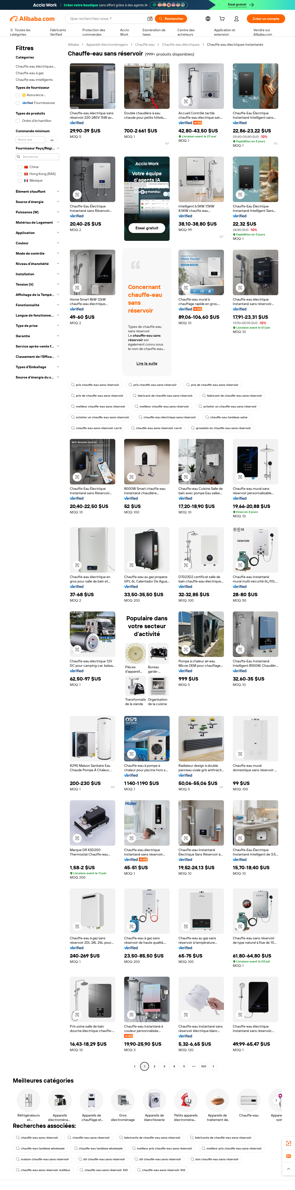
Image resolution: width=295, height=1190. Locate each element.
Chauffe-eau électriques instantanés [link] (235, 44)
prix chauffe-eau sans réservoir (95, 385)
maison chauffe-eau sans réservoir (42, 1159)
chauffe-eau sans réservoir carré (96, 428)
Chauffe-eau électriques (181, 44)
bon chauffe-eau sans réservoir (215, 1159)
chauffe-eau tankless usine (226, 417)
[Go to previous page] (134, 1066)
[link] (288, 1143)
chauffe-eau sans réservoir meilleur (43, 1170)
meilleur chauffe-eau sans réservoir (98, 406)
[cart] (223, 19)
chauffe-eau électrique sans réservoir (167, 417)
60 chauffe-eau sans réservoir (101, 1159)
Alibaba (73, 44)
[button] (150, 19)
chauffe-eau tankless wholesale (40, 1148)
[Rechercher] (171, 19)
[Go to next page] (213, 1066)
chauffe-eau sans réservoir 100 (104, 1170)
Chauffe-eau (145, 44)
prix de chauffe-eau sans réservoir (212, 385)
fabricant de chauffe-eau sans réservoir (163, 396)
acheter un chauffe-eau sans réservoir (227, 406)
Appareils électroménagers (107, 44)
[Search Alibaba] (106, 18)
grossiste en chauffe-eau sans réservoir (221, 428)
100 (203, 1066)
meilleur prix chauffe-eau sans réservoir (162, 1148)
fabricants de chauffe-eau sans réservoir (150, 1138)
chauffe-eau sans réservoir (37, 1138)
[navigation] (37, 556)
